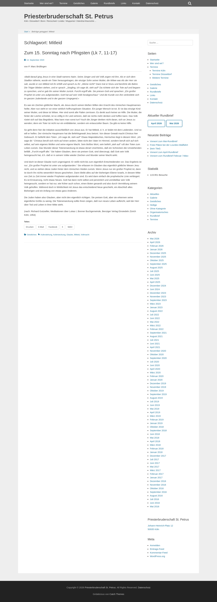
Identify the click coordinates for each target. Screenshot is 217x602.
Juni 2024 (155, 289)
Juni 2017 (155, 463)
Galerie (94, 3)
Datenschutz (152, 3)
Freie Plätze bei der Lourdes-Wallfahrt (169, 145)
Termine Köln (158, 70)
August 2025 (156, 267)
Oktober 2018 (157, 427)
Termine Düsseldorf (162, 74)
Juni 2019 (155, 405)
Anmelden (155, 545)
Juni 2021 (155, 343)
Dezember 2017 (158, 455)
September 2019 (158, 394)
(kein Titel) (155, 148)
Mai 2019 (154, 408)
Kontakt (136, 3)
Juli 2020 (154, 361)
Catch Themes (117, 594)
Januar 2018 (156, 452)
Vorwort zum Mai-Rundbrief (163, 141)
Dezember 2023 (158, 293)
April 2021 (155, 347)
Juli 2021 (154, 340)
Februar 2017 (157, 474)
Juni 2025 (155, 274)
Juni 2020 (155, 365)
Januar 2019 (156, 423)
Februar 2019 (157, 419)
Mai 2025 (154, 278)
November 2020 (158, 350)
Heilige (153, 205)
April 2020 (155, 369)
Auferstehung (46, 234)
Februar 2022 (157, 329)
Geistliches (78, 3)
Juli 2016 (154, 499)
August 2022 (156, 311)
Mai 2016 (154, 506)
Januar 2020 (156, 379)
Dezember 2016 (158, 481)
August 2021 (156, 336)
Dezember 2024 (158, 285)
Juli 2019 (154, 401)
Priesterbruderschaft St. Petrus (68, 16)
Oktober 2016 (157, 488)
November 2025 (158, 256)
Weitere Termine (160, 77)
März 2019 (155, 416)
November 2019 (158, 387)
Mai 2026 (154, 238)
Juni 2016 (155, 503)
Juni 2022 (155, 318)
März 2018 (155, 445)
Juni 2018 (155, 434)
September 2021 (158, 332)
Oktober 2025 (157, 260)
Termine (63, 3)
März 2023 (155, 303)
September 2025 (158, 264)
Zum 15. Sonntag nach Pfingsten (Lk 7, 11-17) (70, 52)
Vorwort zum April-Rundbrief (164, 152)
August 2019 (156, 398)
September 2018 (158, 430)
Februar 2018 (157, 448)
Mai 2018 (154, 437)
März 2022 (155, 325)
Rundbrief (155, 215)
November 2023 (158, 296)
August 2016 (156, 495)
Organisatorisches (159, 212)
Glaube (70, 234)
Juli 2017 (154, 459)
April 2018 (155, 441)
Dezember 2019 (158, 383)
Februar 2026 (157, 246)
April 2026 (155, 242)
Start (27, 31)
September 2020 (158, 358)
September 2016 (158, 492)
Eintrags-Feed (157, 549)
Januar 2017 (156, 477)
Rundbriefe (109, 3)
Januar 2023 (156, 307)
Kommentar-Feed (159, 552)
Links (123, 3)
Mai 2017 (154, 466)
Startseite (29, 3)
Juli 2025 (154, 271)
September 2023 (158, 300)
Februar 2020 (157, 376)
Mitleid (77, 234)
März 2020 (155, 372)
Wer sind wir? (46, 3)
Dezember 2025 (158, 253)
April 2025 (155, 282)
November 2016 (158, 484)
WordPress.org (157, 556)
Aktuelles (154, 194)
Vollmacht (85, 234)
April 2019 (155, 412)
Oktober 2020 (157, 354)
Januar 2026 (156, 249)
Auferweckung (59, 234)
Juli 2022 (154, 314)
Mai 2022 (154, 322)
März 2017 (155, 470)
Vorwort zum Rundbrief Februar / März (169, 155)
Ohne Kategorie (158, 208)
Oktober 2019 (157, 390)
